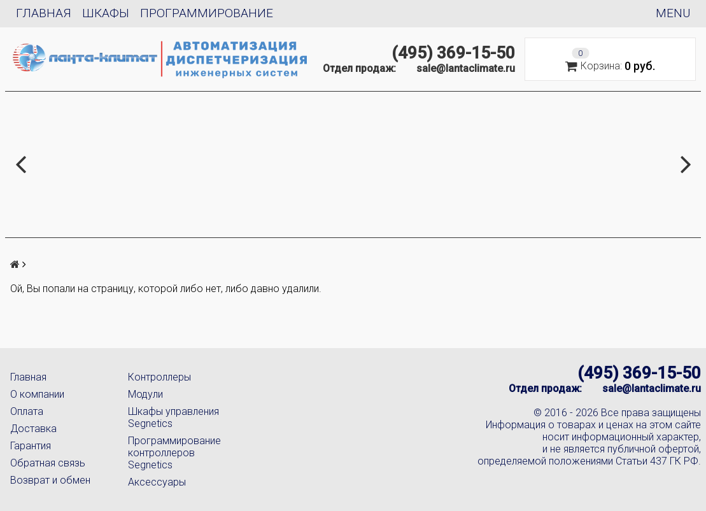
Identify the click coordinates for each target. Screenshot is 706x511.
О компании (37, 394)
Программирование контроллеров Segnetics (174, 453)
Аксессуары (157, 482)
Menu (673, 13)
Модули (145, 394)
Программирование (206, 13)
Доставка (33, 429)
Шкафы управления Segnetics (173, 417)
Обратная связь (47, 463)
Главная (43, 13)
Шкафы (105, 13)
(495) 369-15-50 (453, 52)
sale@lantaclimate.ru (465, 68)
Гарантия (30, 446)
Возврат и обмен (50, 480)
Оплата (26, 411)
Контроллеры (159, 377)
